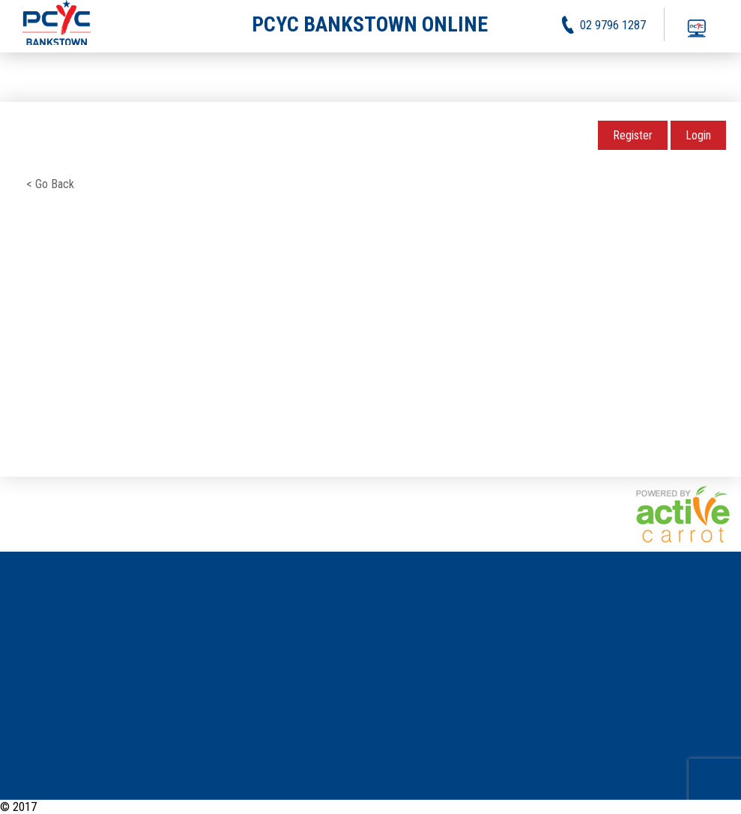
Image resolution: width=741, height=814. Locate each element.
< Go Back (50, 184)
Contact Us (715, 807)
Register (633, 135)
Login (698, 135)
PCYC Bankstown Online (96, 807)
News (537, 807)
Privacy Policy (646, 807)
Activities (582, 807)
